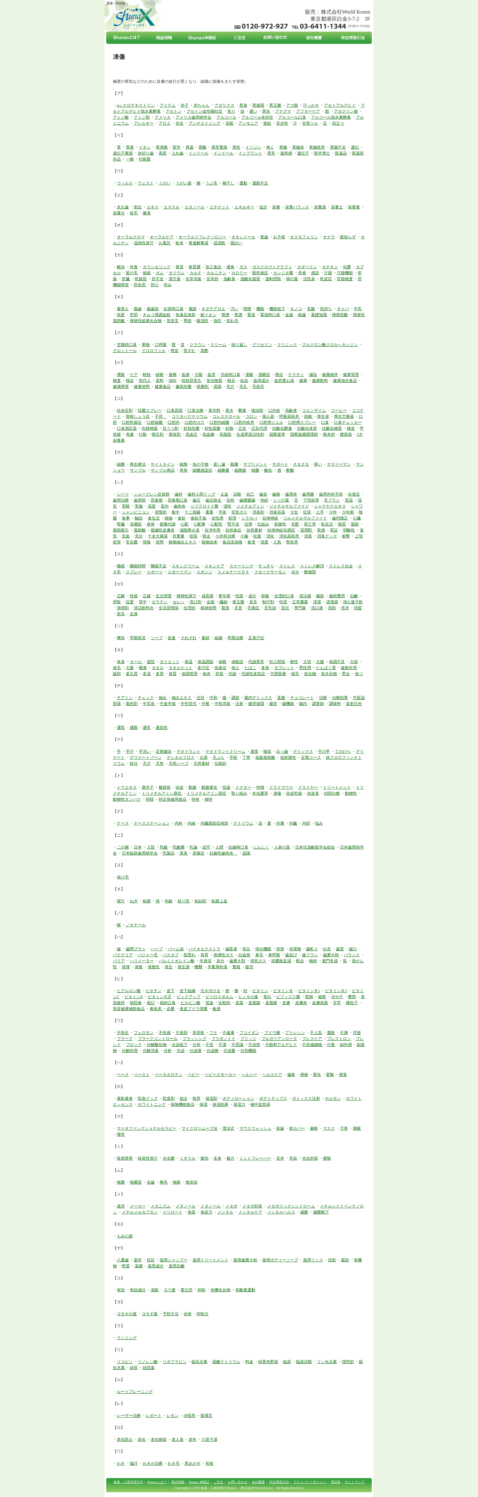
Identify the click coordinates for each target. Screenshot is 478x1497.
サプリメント (255, 464)
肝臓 (126, 279)
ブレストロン (339, 1038)
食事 (126, 518)
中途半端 (168, 703)
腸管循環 (256, 703)
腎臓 (121, 524)
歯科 (179, 494)
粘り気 (184, 901)
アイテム (168, 105)
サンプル (138, 470)
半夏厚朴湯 (217, 967)
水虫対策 (310, 1158)
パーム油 (176, 949)
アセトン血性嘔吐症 (204, 111)
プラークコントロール (158, 1038)
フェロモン (144, 1032)
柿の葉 (292, 279)
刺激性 (280, 524)
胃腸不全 (338, 147)
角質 (180, 267)
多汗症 (203, 667)
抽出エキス (182, 697)
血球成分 (261, 380)
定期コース (311, 757)
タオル (158, 667)
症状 (307, 512)
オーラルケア (162, 237)
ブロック (134, 1044)
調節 (235, 697)
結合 (244, 380)
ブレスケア (312, 1038)
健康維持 (330, 374)
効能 (308, 416)
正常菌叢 (300, 602)
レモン (173, 1415)
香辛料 (214, 410)
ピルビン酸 (190, 1002)
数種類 (310, 572)
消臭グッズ (327, 536)
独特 (208, 799)
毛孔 (243, 386)
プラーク (125, 1038)
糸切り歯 (146, 153)
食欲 (182, 518)
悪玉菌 (275, 105)
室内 (165, 506)
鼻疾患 (156, 1008)
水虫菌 (169, 1158)
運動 (243, 183)
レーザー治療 (129, 1415)
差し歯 (219, 464)
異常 (271, 153)
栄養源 (320, 207)
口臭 (325, 422)
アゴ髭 (292, 105)
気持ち (326, 308)
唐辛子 (148, 787)
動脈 (193, 787)
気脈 (311, 308)
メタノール (186, 1206)
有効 (121, 1290)
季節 (188, 320)
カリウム (177, 273)
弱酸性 (349, 530)
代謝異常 (256, 661)
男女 (346, 673)
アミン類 (142, 117)
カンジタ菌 (283, 273)
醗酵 (198, 967)
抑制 (201, 1290)
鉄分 (134, 763)
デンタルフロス (181, 757)
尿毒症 (198, 853)
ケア (134, 374)
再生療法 (138, 464)
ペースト (142, 1074)
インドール (198, 153)
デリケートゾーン (146, 757)
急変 (121, 314)
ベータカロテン (169, 1074)
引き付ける (210, 990)
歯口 (353, 949)
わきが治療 (153, 1463)
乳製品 (169, 853)
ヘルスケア (272, 1074)
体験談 (237, 661)
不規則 (182, 1032)
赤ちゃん (201, 105)
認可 (206, 847)
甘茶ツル (310, 123)
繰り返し (239, 344)
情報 (147, 542)
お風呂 (165, 243)
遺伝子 (303, 153)
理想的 (348, 1361)
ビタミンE (133, 996)
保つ (359, 673)
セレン (179, 602)
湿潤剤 (306, 530)
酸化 (268, 470)
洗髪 (358, 608)
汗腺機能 (345, 273)
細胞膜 (240, 470)
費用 (352, 996)
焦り (231, 111)
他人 (235, 667)
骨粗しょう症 (138, 416)
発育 (204, 955)
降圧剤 (158, 434)
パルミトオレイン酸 (177, 961)
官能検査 (345, 279)
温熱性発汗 (144, 243)
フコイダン (249, 1032)
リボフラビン (175, 1361)
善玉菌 (238, 602)
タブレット (284, 667)
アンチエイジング (204, 123)
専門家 (300, 608)
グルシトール (125, 350)
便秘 (304, 1074)
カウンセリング (157, 267)
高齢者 (291, 410)
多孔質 (132, 673)
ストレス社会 (341, 566)
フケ (213, 1032)
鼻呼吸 (274, 955)
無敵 (177, 1182)
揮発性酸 (340, 314)
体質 (173, 673)
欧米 (180, 243)
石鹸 (354, 596)
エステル (172, 207)
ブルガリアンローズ (279, 1038)
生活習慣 (164, 596)
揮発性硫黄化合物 (146, 320)
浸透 (264, 542)
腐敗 (331, 1032)
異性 (236, 147)
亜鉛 (267, 123)
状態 (160, 542)
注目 (200, 697)
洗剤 (332, 608)
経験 (160, 374)
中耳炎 (149, 703)
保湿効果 (220, 1104)
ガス (243, 267)
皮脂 (239, 1002)
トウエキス (127, 787)
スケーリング (241, 566)
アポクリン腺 (346, 111)
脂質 (342, 524)
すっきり (266, 566)
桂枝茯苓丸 (191, 380)
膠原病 (346, 434)
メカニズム (161, 1206)
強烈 (217, 320)
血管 (211, 374)
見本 (280, 1158)
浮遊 (357, 1032)
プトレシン (295, 1032)
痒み (168, 285)
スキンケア (214, 566)
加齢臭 (229, 279)
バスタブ (171, 955)
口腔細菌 (155, 422)
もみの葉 (125, 1236)
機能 (260, 308)
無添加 (192, 1182)
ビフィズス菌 (288, 996)
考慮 (130, 434)
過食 (230, 267)
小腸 (244, 536)
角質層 (194, 267)
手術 (222, 512)
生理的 (190, 608)
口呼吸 (161, 344)
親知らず (348, 237)
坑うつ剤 (171, 428)
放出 (184, 1098)
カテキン (330, 267)
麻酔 (314, 1128)
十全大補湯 (158, 536)
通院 (121, 727)
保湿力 (239, 1104)
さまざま (301, 464)
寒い (318, 464)
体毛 (117, 667)
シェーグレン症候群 (152, 494)
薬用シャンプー (174, 1260)
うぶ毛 (211, 183)
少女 (294, 512)
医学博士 (322, 153)
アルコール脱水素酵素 (331, 117)
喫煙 (247, 308)
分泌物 (212, 1050)
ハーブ (157, 949)
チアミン (125, 697)
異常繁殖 (219, 147)
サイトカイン (163, 464)
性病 (239, 596)
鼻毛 (259, 955)
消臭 (308, 536)
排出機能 (263, 949)
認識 (246, 853)
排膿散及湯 (281, 961)
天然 (160, 763)
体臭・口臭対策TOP (128, 1482)
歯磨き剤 (237, 961)
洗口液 (317, 608)
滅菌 (304, 1212)
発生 (169, 967)
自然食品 (233, 530)
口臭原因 (175, 410)
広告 (242, 428)
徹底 (267, 751)
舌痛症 (253, 608)
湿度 (152, 506)
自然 (230, 500)
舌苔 (238, 608)
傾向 (173, 380)
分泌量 (229, 1050)
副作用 (346, 1044)
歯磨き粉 (331, 955)
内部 (306, 823)
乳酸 (164, 847)
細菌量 (223, 470)
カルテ (195, 273)
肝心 (155, 285)
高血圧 (192, 434)
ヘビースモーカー (220, 1074)
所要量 (179, 536)
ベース (123, 1074)
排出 (246, 949)
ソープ (157, 637)
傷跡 (193, 308)
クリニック (287, 344)
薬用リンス (313, 1260)
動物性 (351, 793)
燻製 (121, 374)
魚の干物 (200, 464)
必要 (171, 1008)
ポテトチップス (273, 1098)
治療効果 (340, 697)
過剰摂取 (273, 279)
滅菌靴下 (321, 1212)
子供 (161, 416)
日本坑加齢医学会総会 (315, 847)
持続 (264, 500)
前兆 (121, 614)
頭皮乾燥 (294, 793)
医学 (177, 147)
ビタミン (260, 990)
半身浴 (205, 961)
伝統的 (220, 763)
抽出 (163, 697)
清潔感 (332, 602)
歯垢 (263, 494)
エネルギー (244, 207)
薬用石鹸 (177, 1266)
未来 (217, 1158)
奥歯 (264, 237)
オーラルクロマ (131, 237)
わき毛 (174, 1463)
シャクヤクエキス (330, 506)
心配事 (199, 524)
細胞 (184, 464)
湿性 (227, 506)
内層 (280, 823)
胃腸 (283, 147)
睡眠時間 (138, 566)
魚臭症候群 (186, 314)
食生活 (154, 518)
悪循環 (258, 105)
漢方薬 (175, 279)
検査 (117, 380)
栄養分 (119, 213)
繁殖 (236, 967)
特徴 (260, 787)
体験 (222, 661)
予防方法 (171, 1314)
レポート (154, 1415)
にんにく (261, 847)
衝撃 (346, 536)
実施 (139, 506)
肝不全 (158, 279)
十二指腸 (192, 512)
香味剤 (175, 434)
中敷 (205, 703)
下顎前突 (311, 500)
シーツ (123, 494)
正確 (147, 596)
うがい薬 (184, 183)
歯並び (291, 955)
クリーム (218, 344)
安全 (180, 123)
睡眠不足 (159, 566)
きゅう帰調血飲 (157, 314)
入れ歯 (178, 153)
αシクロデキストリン (136, 105)
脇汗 (134, 1463)
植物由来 (209, 542)
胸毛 (164, 1182)
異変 (163, 153)
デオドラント (188, 751)
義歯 (138, 308)
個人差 (268, 416)
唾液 (143, 667)
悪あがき (192, 1463)
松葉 (257, 536)
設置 (130, 602)
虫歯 (151, 1182)
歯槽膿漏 (247, 500)
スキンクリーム (185, 566)
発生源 (184, 967)
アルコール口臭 (292, 117)
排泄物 (295, 949)
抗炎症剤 (125, 410)
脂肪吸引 (121, 530)
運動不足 (260, 183)
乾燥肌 (141, 279)
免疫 (192, 1212)
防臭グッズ (148, 1098)
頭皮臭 (313, 793)
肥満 (309, 996)
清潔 (317, 602)
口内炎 (274, 410)
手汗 (130, 751)
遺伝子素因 (123, 153)
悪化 (266, 111)
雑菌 (255, 470)
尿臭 (184, 853)
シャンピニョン (136, 512)
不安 (209, 1044)
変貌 (330, 1074)
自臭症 (354, 494)
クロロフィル (154, 350)
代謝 (232, 673)
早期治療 (235, 637)
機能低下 (277, 308)
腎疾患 (292, 542)
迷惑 (121, 1206)
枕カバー (297, 1128)
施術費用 (337, 596)
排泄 (280, 949)
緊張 (251, 314)
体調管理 (190, 673)
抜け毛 (123, 877)
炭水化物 (329, 673)
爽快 (121, 637)
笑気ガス (239, 512)
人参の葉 (282, 847)
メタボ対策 (252, 1206)
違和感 (286, 153)
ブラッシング (194, 1038)
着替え (123, 308)
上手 (320, 512)
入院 (151, 847)
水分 (295, 572)
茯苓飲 (198, 1032)
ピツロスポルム (219, 996)
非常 (337, 1002)
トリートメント (337, 787)
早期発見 (138, 637)
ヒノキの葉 (248, 996)
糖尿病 (165, 787)
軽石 (231, 380)
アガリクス (224, 105)
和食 (209, 1463)
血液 (186, 374)
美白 (267, 996)
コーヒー (339, 410)
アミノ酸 (121, 117)
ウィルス (125, 183)
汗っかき (311, 105)
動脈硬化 (209, 787)
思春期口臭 (178, 500)
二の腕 (123, 847)
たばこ (250, 667)
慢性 (121, 1134)
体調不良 (337, 661)
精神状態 (208, 608)
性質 (283, 602)
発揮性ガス (223, 955)
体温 (189, 661)
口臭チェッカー (348, 422)
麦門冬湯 (330, 961)
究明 (134, 314)
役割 (332, 1260)
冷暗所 (190, 1415)
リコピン (125, 1361)
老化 (142, 1439)
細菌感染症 (202, 470)
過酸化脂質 (250, 279)
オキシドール (243, 237)
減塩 (313, 374)
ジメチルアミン (250, 506)
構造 (351, 428)
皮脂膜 (271, 1002)
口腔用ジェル (271, 422)
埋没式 (228, 1128)
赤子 (185, 105)
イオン (145, 147)
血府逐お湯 (284, 380)
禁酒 (238, 314)
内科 (179, 823)
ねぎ (134, 901)
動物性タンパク (127, 799)
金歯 (289, 314)
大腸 (320, 661)
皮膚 (286, 1002)
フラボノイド (223, 1038)
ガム (160, 273)
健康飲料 (320, 380)
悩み (319, 823)
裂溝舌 (206, 1415)
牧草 (196, 1098)
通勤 (134, 727)
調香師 (318, 703)
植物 (169, 518)
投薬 (226, 787)
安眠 (229, 123)
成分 (252, 596)
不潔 (222, 1044)
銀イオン (208, 314)
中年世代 (189, 703)
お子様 (279, 237)
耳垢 (293, 1158)
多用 (160, 673)
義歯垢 (153, 308)
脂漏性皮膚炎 (163, 530)
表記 (151, 1002)
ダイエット (170, 661)
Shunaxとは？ (157, 1482)
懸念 (279, 374)
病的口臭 (168, 1002)
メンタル (225, 1212)
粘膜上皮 (219, 901)
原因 (217, 386)
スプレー (134, 572)
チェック (146, 697)
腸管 (273, 703)
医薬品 (341, 153)
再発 (184, 470)
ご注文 (218, 1482)
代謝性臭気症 (253, 673)
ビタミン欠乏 (160, 996)
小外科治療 (225, 536)
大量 (130, 667)
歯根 (276, 494)
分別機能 (248, 1050)
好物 (229, 428)
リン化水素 (327, 1361)
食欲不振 (198, 518)
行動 (143, 434)
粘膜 (147, 901)
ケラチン (296, 374)
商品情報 (178, 1482)
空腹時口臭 (127, 344)
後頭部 (257, 410)
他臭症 (220, 667)
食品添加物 (232, 542)
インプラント (250, 153)
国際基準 (277, 434)
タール (136, 661)
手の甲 (324, 751)
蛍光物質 (214, 380)
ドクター (243, 787)
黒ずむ (190, 350)
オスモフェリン (304, 237)
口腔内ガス (194, 422)
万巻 (344, 1128)
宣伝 (285, 608)
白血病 (244, 955)
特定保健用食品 (173, 799)
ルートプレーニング (135, 1391)
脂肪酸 (140, 530)
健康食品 (163, 386)
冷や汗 (337, 996)
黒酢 (204, 350)
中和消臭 (222, 703)
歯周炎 (291, 494)
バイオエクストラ (204, 949)
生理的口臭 (284, 596)
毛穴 (230, 386)
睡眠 (121, 566)
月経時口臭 (230, 374)
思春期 (157, 500)
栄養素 (354, 207)
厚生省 (323, 416)
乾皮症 (326, 279)
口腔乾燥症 (132, 422)
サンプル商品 (163, 470)
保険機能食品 (183, 1104)
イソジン (253, 147)
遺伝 (355, 147)
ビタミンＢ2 (336, 990)
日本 (138, 847)
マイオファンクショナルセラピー (147, 1128)
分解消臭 (151, 1050)
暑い (253, 111)
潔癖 (249, 374)
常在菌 (132, 542)
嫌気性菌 (184, 386)
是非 (253, 602)
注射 (239, 703)
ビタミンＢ (283, 990)
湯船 (155, 1290)
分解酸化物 (157, 1044)
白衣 (327, 949)
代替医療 (278, 673)
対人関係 (277, 661)
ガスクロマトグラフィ (272, 267)
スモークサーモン (270, 572)
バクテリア (123, 955)
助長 (194, 536)
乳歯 (194, 847)
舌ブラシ (332, 500)
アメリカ (163, 117)
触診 (139, 518)
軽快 (147, 374)
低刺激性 (288, 757)
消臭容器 (277, 512)
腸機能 (288, 703)
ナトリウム (243, 823)
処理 (232, 518)
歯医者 (231, 949)
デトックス (303, 751)
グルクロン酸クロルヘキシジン (330, 344)
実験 (126, 506)
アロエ (165, 123)
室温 (349, 500)
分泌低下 (180, 1044)
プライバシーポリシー (309, 1482)
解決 (121, 267)
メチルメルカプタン (140, 1212)
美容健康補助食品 (129, 1008)
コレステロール (226, 416)
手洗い (145, 751)
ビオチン (154, 990)
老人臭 (178, 1439)
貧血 (209, 1002)
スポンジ (204, 572)
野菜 (126, 1266)
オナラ (329, 237)
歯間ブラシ (136, 949)
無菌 (121, 1182)
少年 (333, 512)
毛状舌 (258, 386)
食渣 (251, 542)
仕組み (263, 524)
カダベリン (307, 267)
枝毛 (134, 213)
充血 (126, 536)
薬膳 (139, 1266)
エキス (153, 207)
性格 (134, 596)
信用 (248, 524)
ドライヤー (308, 787)
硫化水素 (199, 1361)
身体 (151, 524)
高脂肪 (225, 434)
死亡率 (310, 524)
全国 (210, 602)
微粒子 (352, 1002)
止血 (224, 494)
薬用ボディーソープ (280, 1260)
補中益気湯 (260, 1104)
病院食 (136, 1002)
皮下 (171, 990)
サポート (280, 464)
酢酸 (290, 470)
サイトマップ (354, 1482)
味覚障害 (125, 1158)
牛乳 (358, 308)
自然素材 (254, 530)
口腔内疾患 (244, 422)
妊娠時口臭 (238, 847)
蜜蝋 (327, 1158)
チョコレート (302, 697)
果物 (146, 344)
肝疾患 (140, 285)
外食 (134, 267)
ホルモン (333, 1098)
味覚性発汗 (148, 1158)
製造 (225, 608)
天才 (147, 763)
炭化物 (310, 673)
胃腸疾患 (317, 147)
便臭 (343, 1074)
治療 (323, 697)
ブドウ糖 (272, 1032)
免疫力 (206, 1212)
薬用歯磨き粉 (245, 1260)
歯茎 (340, 949)
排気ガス (258, 961)
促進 (172, 637)
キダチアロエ (213, 308)
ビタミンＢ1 (309, 990)
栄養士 (337, 207)
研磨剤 (203, 386)
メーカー (138, 1206)
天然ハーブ (179, 763)
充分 (139, 536)
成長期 (207, 596)
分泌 (181, 1050)
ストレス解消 (312, 566)
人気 (277, 542)
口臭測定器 (127, 428)
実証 (334, 530)
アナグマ (283, 111)
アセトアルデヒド (340, 105)
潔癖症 (264, 374)
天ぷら (218, 757)
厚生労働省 (344, 416)
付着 (331, 1044)
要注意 (187, 1290)
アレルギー (144, 123)
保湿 (203, 1104)
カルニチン (216, 273)
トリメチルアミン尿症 (162, 793)
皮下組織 (188, 990)
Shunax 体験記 (199, 1482)
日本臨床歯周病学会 (140, 853)
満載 (357, 1128)
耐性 (294, 661)
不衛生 (123, 1032)
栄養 (276, 207)
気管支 (173, 320)
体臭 (121, 661)
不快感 (165, 1032)
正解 (121, 596)
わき (121, 1463)
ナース (123, 823)
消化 (270, 536)
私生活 (327, 524)
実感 (321, 530)
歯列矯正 (340, 518)
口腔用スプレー (302, 422)
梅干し (228, 183)
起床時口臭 (174, 308)
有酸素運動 (245, 1290)
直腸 (281, 697)
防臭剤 (169, 1098)
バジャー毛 (148, 955)
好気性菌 (191, 428)
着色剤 (132, 703)
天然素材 (201, 763)
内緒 (192, 823)
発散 (139, 967)
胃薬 (190, 147)
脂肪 (355, 524)
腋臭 (147, 213)
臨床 (287, 1361)
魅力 (230, 1158)
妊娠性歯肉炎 (223, 853)
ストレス (287, 566)
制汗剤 (268, 602)
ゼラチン (160, 602)
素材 (205, 637)
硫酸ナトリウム (226, 1361)
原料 (160, 380)
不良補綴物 (312, 1044)
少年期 (348, 512)
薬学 (138, 1260)
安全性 (282, 123)
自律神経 (270, 518)
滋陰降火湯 (189, 530)
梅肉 (313, 961)
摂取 (117, 602)
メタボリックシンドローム (291, 1206)
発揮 (126, 967)
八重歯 (123, 1260)
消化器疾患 (289, 536)
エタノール (194, 207)
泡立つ (338, 123)
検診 (130, 380)
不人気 (316, 1032)
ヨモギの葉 (127, 1314)
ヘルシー (249, 1074)
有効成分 (138, 1290)
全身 (134, 614)
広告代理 (259, 428)
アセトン (174, 111)
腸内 (303, 703)
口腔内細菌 (219, 422)
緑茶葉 (149, 1367)
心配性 (216, 524)
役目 (151, 1260)
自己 (250, 494)
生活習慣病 (169, 608)
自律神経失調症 (281, 530)
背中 (143, 602)
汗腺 (328, 273)
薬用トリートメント (210, 1260)
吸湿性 (202, 320)
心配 (185, 524)
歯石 (196, 500)
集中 (176, 512)
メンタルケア (250, 1212)
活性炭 (309, 279)
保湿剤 (211, 1098)
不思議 (237, 1044)
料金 (249, 1361)
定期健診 (164, 751)
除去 (206, 536)
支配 (295, 524)
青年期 (224, 596)
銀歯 (302, 314)
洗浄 (345, 608)
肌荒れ (190, 955)
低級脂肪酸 (265, 757)
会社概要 (258, 1482)
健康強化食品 (345, 380)
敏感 (216, 1008)
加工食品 (213, 267)
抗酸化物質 (332, 428)
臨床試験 (304, 1361)
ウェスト (146, 183)
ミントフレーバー (255, 1158)
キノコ (296, 308)
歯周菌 (308, 494)
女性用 (217, 518)
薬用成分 (156, 1266)
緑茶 (134, 1367)
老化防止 (125, 1439)
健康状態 (142, 386)
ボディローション (238, 1098)
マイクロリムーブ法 (199, 1128)
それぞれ (189, 637)
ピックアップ (188, 996)
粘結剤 (200, 901)
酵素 (242, 410)
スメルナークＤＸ (233, 572)
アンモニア (248, 123)
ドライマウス (281, 787)
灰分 (220, 961)
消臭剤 (258, 512)
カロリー (239, 273)
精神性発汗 (187, 596)
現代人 (145, 380)
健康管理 (351, 374)
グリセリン (262, 344)
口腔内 (174, 422)
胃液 (130, 147)
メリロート (173, 1212)
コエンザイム (314, 410)
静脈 (265, 596)
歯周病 (140, 500)
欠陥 (198, 374)
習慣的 (161, 512)
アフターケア (308, 111)
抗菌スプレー (150, 410)
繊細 (223, 602)
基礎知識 (319, 314)
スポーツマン (180, 572)
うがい (165, 183)
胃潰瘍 (162, 147)
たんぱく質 (326, 667)
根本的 (329, 434)
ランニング (127, 1337)
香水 (229, 410)
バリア (119, 961)
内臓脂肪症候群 (214, 823)
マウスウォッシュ (255, 1128)
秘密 (322, 996)
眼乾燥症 (260, 273)
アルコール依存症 (257, 117)
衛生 (138, 207)
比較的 (224, 1002)
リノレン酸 (148, 1361)
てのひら (343, 751)
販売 (249, 967)
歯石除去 (213, 500)
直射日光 (354, 703)
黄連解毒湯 (198, 243)
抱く (270, 147)
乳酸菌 (179, 847)
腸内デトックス (258, 697)
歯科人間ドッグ (201, 494)
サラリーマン (339, 464)
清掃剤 (123, 608)
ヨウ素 (170, 1290)
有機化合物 (220, 1290)
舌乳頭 (270, 608)
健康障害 (121, 386)
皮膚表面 (320, 1002)
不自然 (254, 1044)
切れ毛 (232, 320)
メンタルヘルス (281, 1212)
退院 (151, 661)
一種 (130, 159)
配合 (300, 961)
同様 (150, 799)
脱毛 (295, 673)
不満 (344, 1032)
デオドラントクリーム (225, 751)
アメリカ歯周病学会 (193, 117)
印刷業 (145, 159)
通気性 (162, 727)
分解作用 (130, 1050)
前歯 (280, 1128)
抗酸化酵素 (282, 428)
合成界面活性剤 (250, 434)
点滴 (203, 757)
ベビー (193, 1074)
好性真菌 (212, 428)
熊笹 (175, 350)
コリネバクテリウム (189, 416)
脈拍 (204, 1158)
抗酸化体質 (307, 428)
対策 (219, 673)
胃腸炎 (298, 147)
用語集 (336, 1482)
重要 (209, 512)
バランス (352, 955)
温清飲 (219, 243)
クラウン (197, 344)
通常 (147, 727)
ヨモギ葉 (150, 1314)
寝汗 (121, 901)
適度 (254, 751)
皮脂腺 (254, 1002)
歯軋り (312, 949)
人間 (219, 847)
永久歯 (123, 207)
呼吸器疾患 (289, 416)
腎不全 (233, 524)
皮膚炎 (301, 1002)
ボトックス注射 (306, 1098)
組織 (218, 637)
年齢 (169, 901)
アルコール (226, 117)
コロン (251, 416)
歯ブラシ (310, 955)
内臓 (293, 823)
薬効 (345, 1260)
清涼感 (305, 596)
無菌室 (136, 1182)
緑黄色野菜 (268, 1361)
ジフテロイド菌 (204, 506)
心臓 (357, 518)
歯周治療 (121, 500)
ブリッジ (248, 1038)
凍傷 (277, 793)
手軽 (233, 757)
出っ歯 (282, 751)
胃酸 (202, 147)
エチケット (219, 207)
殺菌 (234, 464)
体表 (206, 673)
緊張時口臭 (270, 314)
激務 (173, 374)
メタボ (231, 1206)
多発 (265, 667)
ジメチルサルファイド (289, 506)
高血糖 (208, 434)
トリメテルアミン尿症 (206, 793)
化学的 (212, 279)
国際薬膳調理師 (304, 434)
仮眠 (147, 273)
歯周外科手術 (331, 494)
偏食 (291, 1074)
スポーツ (155, 572)
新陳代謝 (168, 524)
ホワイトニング (152, 1104)
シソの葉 (281, 500)
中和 (213, 697)
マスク (329, 1128)
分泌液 (195, 1050)
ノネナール (136, 925)
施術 (320, 596)
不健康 (228, 1032)
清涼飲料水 (144, 608)
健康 (303, 380)
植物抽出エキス (183, 542)
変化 (317, 1074)
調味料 (335, 703)
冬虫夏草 (260, 793)
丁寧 (246, 757)
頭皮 (180, 787)
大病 (354, 661)
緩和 (117, 673)
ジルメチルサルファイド (305, 518)
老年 (193, 1439)
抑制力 (202, 1314)
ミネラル (188, 1158)
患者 (302, 273)
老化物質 (159, 1439)
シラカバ (249, 518)
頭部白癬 (332, 793)
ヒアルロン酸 (129, 990)
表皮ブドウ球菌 (193, 1008)
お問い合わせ (238, 1482)
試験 (237, 494)
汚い (234, 308)
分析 (168, 1050)
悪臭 (243, 105)
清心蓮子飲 (353, 602)
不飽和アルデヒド (281, 1044)
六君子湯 (209, 1439)
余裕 (188, 1314)
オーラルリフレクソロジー (202, 237)
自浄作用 (212, 530)
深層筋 (136, 524)
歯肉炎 (180, 506)
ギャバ (343, 308)
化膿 (347, 267)
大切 (307, 661)
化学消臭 (193, 279)
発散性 (154, 967)
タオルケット (181, 667)
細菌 (121, 464)
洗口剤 (195, 602)
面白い (236, 243)
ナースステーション (152, 823)
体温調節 (205, 661)
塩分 (263, 207)
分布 (196, 1044)
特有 (195, 799)
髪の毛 (132, 273)
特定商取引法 (279, 1482)
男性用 (305, 667)
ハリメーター (142, 961)
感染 (315, 273)
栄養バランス (297, 207)
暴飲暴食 (125, 1098)
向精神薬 (150, 428)
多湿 (147, 673)
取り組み (239, 793)
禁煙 (225, 314)
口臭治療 (195, 410)
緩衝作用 (349, 667)
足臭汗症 (256, 637)
